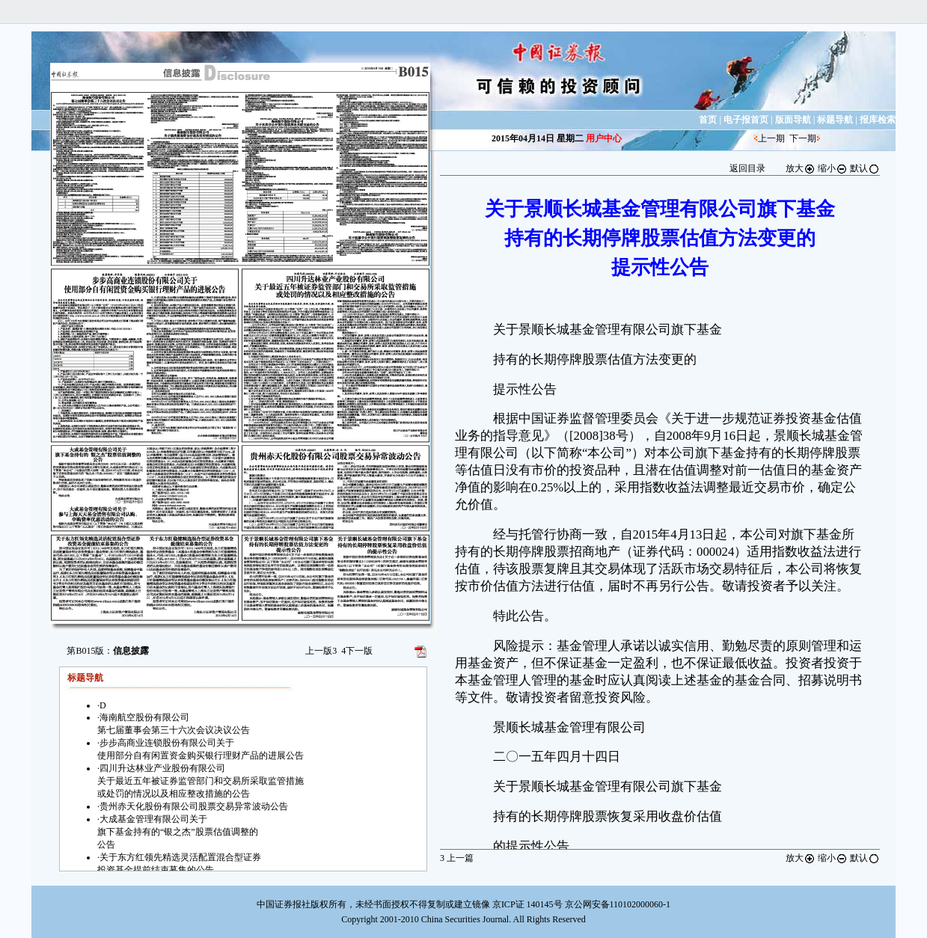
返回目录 (747, 168)
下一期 (802, 138)
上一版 (321, 651)
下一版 (357, 651)
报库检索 (878, 119)
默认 (865, 168)
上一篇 (457, 858)
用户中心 (604, 138)
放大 (801, 168)
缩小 (833, 168)
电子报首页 (745, 119)
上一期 (771, 138)
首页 (708, 119)
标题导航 (835, 119)
